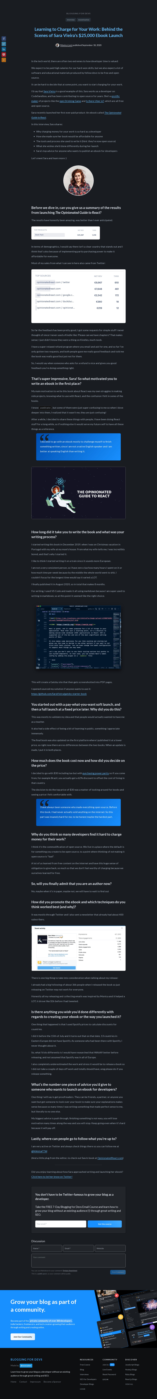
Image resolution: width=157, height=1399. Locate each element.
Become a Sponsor (52, 1381)
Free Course (85, 1364)
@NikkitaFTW (39, 1151)
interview (71, 20)
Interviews (84, 1374)
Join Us (106, 1364)
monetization (83, 20)
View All (129, 1384)
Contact (23, 1381)
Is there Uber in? (95, 100)
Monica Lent (66, 45)
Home (13, 1381)
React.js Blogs (131, 1379)
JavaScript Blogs (132, 1364)
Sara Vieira (49, 91)
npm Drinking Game (70, 100)
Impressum (35, 1381)
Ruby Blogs (130, 1374)
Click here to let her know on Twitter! (51, 1176)
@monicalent (26, 1366)
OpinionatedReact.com (110, 1157)
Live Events (107, 1369)
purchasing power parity (96, 773)
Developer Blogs (87, 1384)
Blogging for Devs (78, 13)
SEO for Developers (88, 1379)
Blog (82, 1369)
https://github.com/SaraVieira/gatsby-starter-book (59, 693)
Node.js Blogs (131, 1369)
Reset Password (109, 1374)
